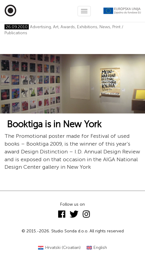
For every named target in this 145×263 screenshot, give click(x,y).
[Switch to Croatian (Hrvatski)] (59, 248)
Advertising (40, 26)
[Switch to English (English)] (97, 248)
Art (55, 26)
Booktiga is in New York (53, 124)
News (104, 26)
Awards (68, 26)
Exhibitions (87, 26)
